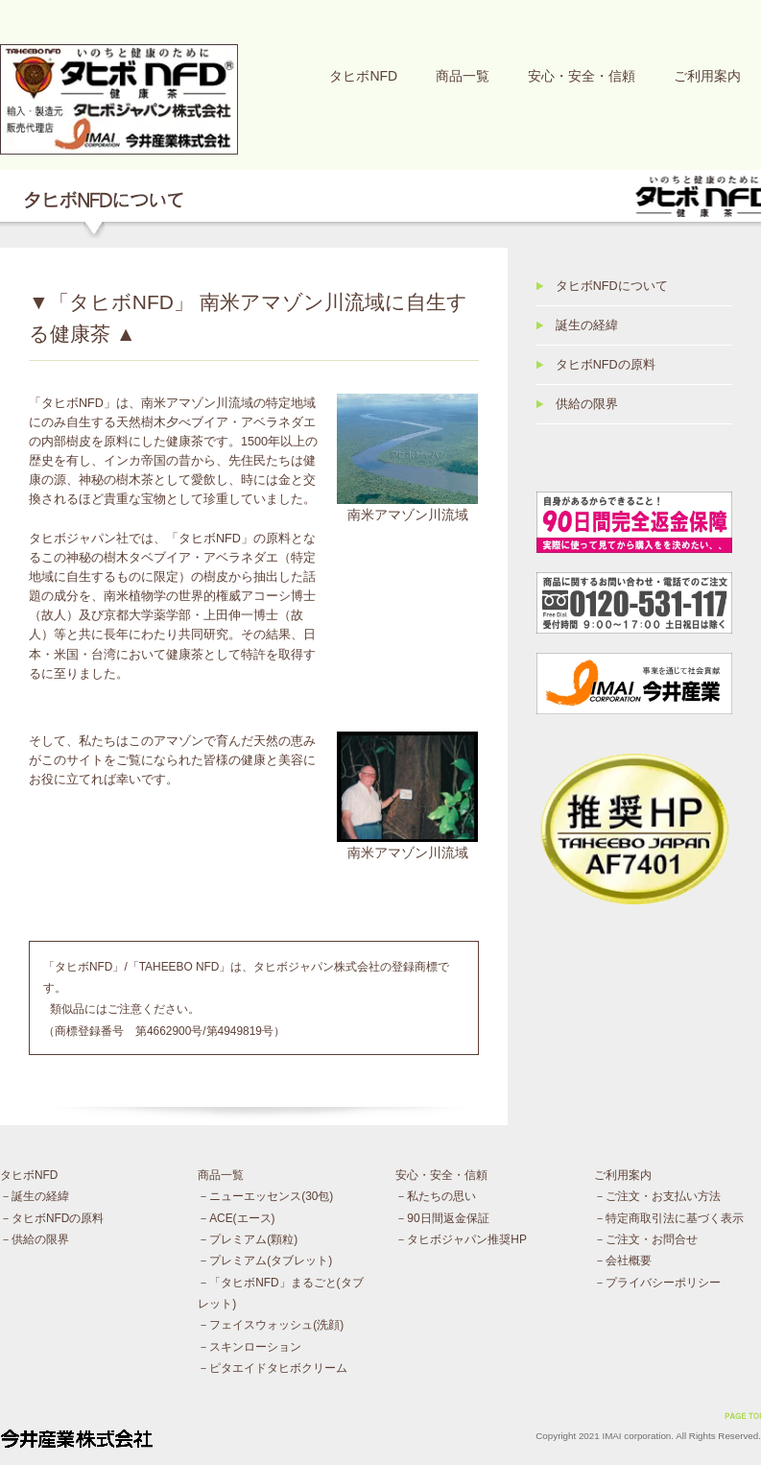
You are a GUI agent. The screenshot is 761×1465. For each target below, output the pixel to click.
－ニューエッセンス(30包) (265, 1196)
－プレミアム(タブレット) (265, 1260)
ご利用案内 (707, 76)
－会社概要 (623, 1260)
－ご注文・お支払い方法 (657, 1196)
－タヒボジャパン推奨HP (461, 1239)
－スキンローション (249, 1347)
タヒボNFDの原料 (605, 365)
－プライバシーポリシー (657, 1282)
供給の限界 (587, 404)
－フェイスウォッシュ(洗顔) (271, 1325)
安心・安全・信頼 (581, 76)
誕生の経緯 (587, 325)
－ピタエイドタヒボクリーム (272, 1368)
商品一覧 (462, 76)
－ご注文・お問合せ (646, 1239)
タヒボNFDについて (612, 286)
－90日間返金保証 (441, 1218)
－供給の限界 (34, 1239)
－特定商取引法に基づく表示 (669, 1218)
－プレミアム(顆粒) (247, 1239)
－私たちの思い (435, 1196)
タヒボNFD (363, 76)
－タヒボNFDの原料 (52, 1218)
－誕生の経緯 (34, 1196)
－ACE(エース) (236, 1218)
